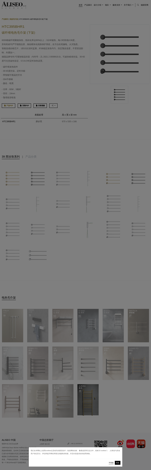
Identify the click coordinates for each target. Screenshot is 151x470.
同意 (117, 463)
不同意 (111, 463)
